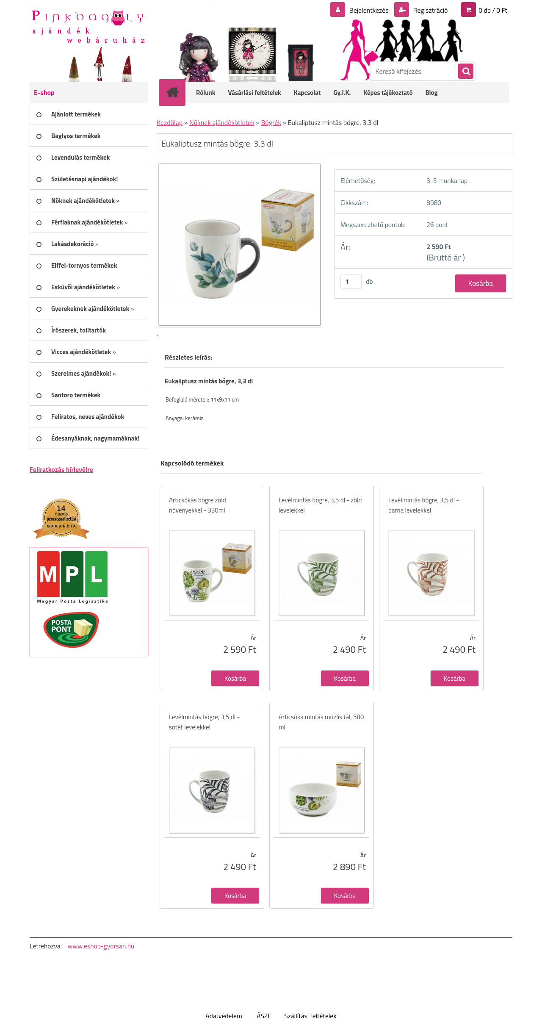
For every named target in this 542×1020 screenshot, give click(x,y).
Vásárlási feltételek (254, 92)
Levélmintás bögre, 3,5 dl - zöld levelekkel (320, 505)
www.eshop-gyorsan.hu (100, 946)
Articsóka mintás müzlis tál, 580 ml (321, 722)
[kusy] (351, 281)
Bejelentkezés (369, 10)
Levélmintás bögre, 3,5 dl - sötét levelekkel (204, 722)
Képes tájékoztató (387, 92)
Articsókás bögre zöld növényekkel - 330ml (197, 505)
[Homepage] (178, 92)
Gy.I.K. (342, 92)
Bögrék (271, 122)
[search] (465, 72)
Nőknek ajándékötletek (221, 122)
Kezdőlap (170, 122)
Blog (431, 92)
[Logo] (88, 26)
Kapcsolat (307, 92)
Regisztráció (430, 10)
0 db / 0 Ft (492, 10)
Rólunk (206, 92)
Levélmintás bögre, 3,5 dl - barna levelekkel (423, 505)
